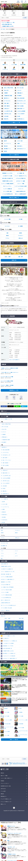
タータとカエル (7, 100)
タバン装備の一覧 (20, 173)
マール (2, 553)
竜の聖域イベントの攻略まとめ (9, 653)
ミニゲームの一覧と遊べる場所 (21, 186)
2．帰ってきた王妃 (4, 426)
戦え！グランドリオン (21, 103)
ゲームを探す (3, 791)
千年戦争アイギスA (11, 854)
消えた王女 (6, 90)
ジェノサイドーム (7, 143)
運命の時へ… (6, 118)
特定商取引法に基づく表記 (6, 786)
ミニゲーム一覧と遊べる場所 (6, 589)
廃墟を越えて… (20, 92)
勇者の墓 (5, 146)
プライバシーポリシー (5, 783)
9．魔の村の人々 (4, 447)
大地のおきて (6, 108)
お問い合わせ (3, 788)
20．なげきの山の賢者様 (5, 478)
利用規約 (2, 780)
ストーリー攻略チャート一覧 (8, 22)
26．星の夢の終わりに (5, 493)
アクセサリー (20, 235)
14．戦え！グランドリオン (6, 460)
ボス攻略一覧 (5, 638)
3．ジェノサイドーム (5, 506)
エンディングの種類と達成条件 (7, 183)
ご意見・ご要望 (7, 256)
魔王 (2, 558)
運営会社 (2, 773)
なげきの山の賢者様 (21, 111)
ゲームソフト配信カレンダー (6, 801)
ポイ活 (22, 2)
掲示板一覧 (14, 260)
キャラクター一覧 (4, 543)
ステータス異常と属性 (7, 191)
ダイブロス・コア (11, 847)
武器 (7, 233)
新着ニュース (3, 804)
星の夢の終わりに (20, 118)
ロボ (16, 553)
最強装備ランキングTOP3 (7, 173)
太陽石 (18, 143)
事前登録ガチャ (4, 796)
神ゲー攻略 (3, 29)
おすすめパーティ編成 (20, 181)
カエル (2, 555)
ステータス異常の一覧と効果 (6, 607)
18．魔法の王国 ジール (5, 472)
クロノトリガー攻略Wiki (9, 7)
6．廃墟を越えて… (4, 437)
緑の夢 (5, 140)
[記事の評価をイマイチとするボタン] (7, 397)
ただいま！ (19, 90)
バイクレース (20, 188)
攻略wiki (2, 793)
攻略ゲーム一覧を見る (14, 739)
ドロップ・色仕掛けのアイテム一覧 (7, 571)
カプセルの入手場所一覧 (20, 178)
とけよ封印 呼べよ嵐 (8, 111)
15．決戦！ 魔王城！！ (5, 462)
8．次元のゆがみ (4, 519)
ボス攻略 (20, 219)
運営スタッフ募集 (4, 775)
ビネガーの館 (19, 140)
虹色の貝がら (19, 146)
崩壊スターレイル (11, 826)
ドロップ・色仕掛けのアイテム (21, 175)
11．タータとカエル (5, 452)
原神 (8, 840)
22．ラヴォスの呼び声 (5, 483)
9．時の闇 (3, 522)
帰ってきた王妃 (20, 87)
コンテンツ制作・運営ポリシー (6, 778)
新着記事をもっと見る (14, 390)
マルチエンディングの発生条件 (9, 655)
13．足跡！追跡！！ (5, 457)
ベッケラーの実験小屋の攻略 (6, 594)
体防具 (7, 235)
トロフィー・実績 (20, 183)
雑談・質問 (20, 256)
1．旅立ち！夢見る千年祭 (5, 424)
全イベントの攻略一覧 (14, 154)
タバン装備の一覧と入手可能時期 (7, 587)
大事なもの (20, 238)
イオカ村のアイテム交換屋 (8, 643)
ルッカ (16, 550)
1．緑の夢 (3, 501)
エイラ (16, 555)
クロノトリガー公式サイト (14, 359)
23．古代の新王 (4, 485)
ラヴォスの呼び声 (20, 113)
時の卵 (18, 116)
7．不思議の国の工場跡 (5, 439)
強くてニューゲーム (7, 186)
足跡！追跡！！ (7, 103)
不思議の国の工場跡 (8, 95)
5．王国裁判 (3, 434)
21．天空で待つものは (5, 480)
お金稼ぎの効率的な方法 (20, 191)
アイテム (7, 238)
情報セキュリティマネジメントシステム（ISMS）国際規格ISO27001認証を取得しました (18, 763)
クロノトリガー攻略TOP (5, 413)
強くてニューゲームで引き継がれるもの (8, 605)
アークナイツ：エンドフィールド (14, 833)
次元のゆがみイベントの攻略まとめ (10, 640)
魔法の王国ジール (20, 108)
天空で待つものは (7, 113)
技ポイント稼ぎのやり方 (5, 600)
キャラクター (14, 15)
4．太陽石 (3, 509)
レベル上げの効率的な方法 (6, 597)
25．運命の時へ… (4, 491)
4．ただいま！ (3, 431)
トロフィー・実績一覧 (5, 610)
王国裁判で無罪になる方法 (7, 26)
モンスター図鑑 (7, 219)
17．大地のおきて (4, 470)
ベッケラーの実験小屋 (7, 188)
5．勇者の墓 (3, 512)
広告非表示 (18, 2)
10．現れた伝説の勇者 (5, 449)
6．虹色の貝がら (4, 514)
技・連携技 (20, 226)
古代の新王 (6, 116)
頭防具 (20, 233)
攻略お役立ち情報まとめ (14, 197)
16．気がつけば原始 (5, 465)
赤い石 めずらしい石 (21, 100)
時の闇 (5, 151)
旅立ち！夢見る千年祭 (8, 87)
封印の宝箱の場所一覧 (7, 24)
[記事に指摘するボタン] (21, 397)
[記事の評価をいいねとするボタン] (14, 397)
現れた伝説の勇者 (20, 98)
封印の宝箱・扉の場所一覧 (7, 178)
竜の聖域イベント (7, 148)
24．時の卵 (3, 488)
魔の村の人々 (6, 98)
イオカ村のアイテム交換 (7, 175)
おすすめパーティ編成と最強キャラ (7, 579)
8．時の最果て (3, 442)
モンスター (5, 15)
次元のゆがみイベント (21, 148)
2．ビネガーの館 (4, 504)
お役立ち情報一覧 (4, 563)
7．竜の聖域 (3, 517)
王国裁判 (6, 92)
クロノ (2, 550)
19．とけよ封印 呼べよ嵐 (5, 475)
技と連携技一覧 (4, 545)
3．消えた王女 (3, 429)
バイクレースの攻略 (4, 592)
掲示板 (23, 15)
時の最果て (19, 95)
